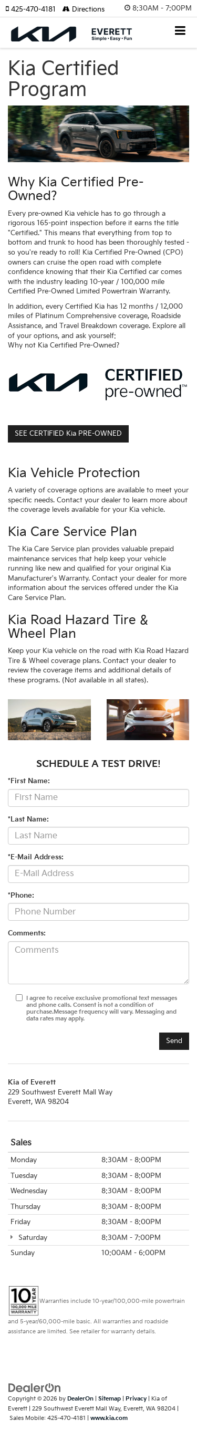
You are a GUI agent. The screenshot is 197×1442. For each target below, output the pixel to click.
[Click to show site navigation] (180, 32)
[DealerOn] (34, 1388)
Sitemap (109, 1398)
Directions (84, 9)
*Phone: (21, 895)
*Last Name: (28, 819)
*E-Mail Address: (36, 857)
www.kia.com (109, 1418)
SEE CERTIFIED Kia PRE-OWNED (68, 433)
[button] (34, 9)
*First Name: (29, 781)
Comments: (27, 933)
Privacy (136, 1398)
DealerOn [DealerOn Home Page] (80, 1398)
